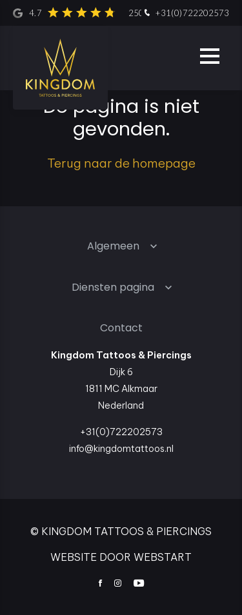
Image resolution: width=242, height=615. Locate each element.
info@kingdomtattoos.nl (121, 448)
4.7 (109, 13)
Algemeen (113, 246)
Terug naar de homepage (121, 163)
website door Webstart (121, 557)
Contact (121, 327)
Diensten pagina (113, 287)
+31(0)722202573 (185, 13)
